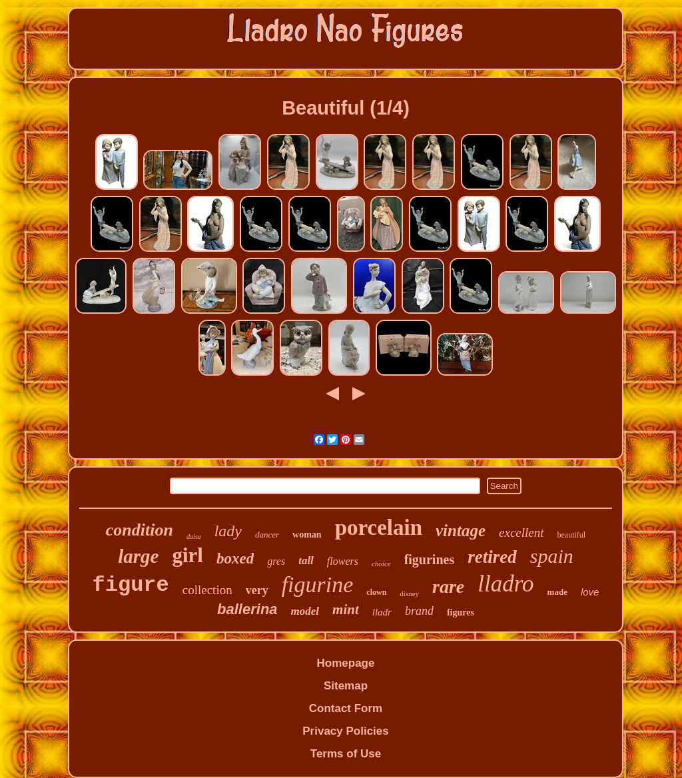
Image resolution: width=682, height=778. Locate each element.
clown (376, 592)
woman (307, 535)
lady (228, 531)
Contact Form (346, 708)
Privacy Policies (345, 731)
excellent (521, 533)
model (305, 611)
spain (551, 556)
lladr (382, 612)
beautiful (571, 535)
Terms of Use (345, 753)
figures (460, 612)
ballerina (247, 609)
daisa (193, 536)
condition (139, 530)
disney (409, 593)
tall (306, 560)
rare (448, 586)
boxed (235, 558)
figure (131, 585)
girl (187, 555)
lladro (505, 584)
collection (207, 590)
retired (492, 557)
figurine (318, 584)
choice (381, 564)
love (590, 591)
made (557, 592)
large (138, 556)
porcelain (378, 528)
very (257, 590)
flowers (342, 561)
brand (419, 610)
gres (276, 561)
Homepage (346, 663)
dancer (267, 535)
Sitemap (346, 685)
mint (345, 609)
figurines (429, 559)
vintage (461, 531)
